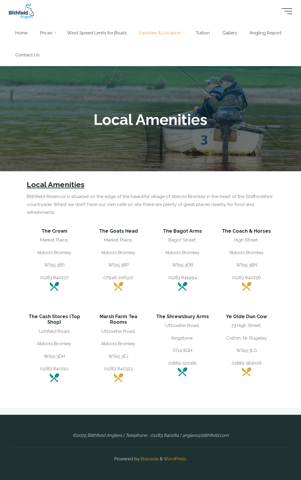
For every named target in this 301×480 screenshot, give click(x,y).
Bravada (149, 458)
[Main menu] (287, 11)
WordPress (174, 458)
